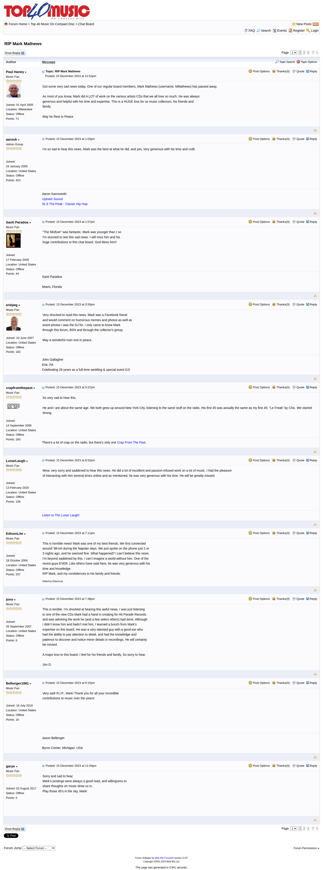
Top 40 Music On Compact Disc (53, 24)
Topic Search (285, 62)
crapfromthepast (20, 388)
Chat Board (86, 24)
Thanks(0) (281, 71)
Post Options (259, 71)
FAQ (252, 30)
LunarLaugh (17, 461)
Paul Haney (16, 72)
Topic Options (307, 62)
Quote (300, 71)
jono (10, 599)
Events (280, 30)
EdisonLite (16, 533)
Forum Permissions (306, 848)
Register (299, 30)
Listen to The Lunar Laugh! (60, 515)
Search (264, 30)
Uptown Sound (52, 199)
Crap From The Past (131, 442)
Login (315, 30)
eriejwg (13, 305)
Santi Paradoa (18, 222)
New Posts (304, 24)
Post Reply (14, 53)
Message (48, 62)
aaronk (12, 139)
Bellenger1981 (18, 683)
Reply (313, 71)
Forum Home (18, 24)
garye (11, 766)
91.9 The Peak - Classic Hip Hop (64, 204)
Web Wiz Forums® (164, 858)
